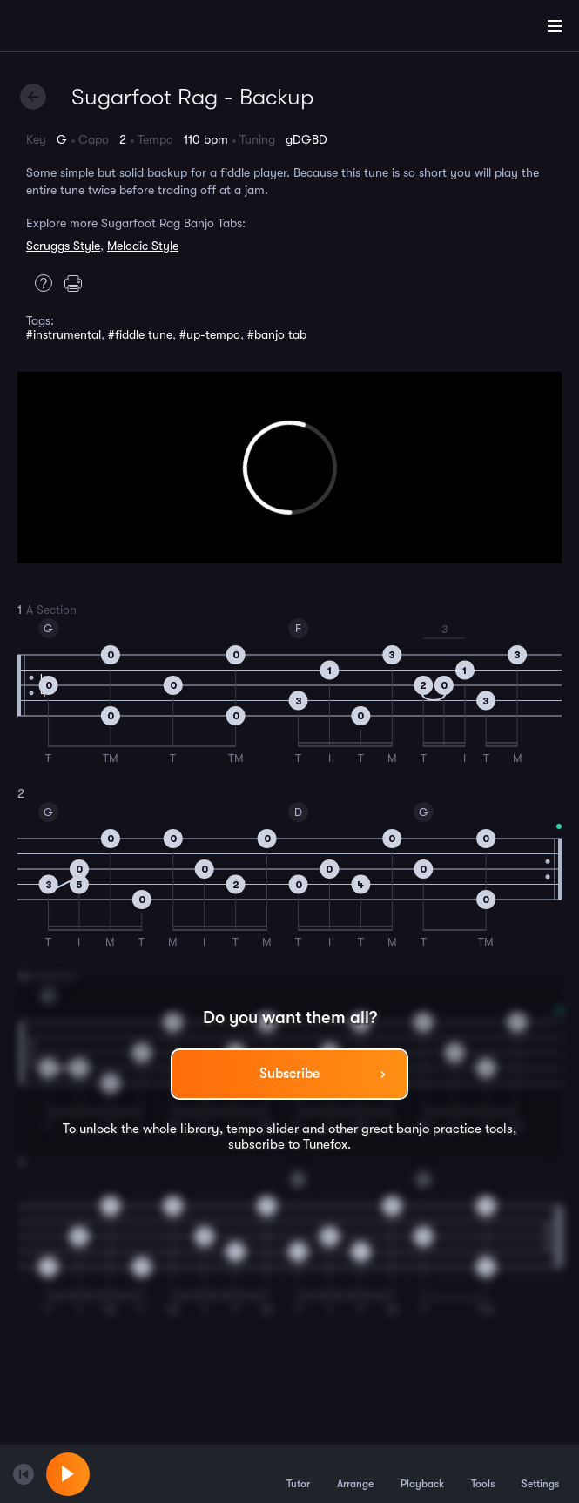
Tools (483, 1473)
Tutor (298, 1473)
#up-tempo (209, 334)
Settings (540, 1473)
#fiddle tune (140, 334)
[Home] (69, 28)
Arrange (355, 1473)
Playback (422, 1473)
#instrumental (63, 334)
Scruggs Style (63, 246)
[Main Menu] (555, 26)
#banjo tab (276, 334)
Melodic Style (142, 246)
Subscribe (289, 1074)
